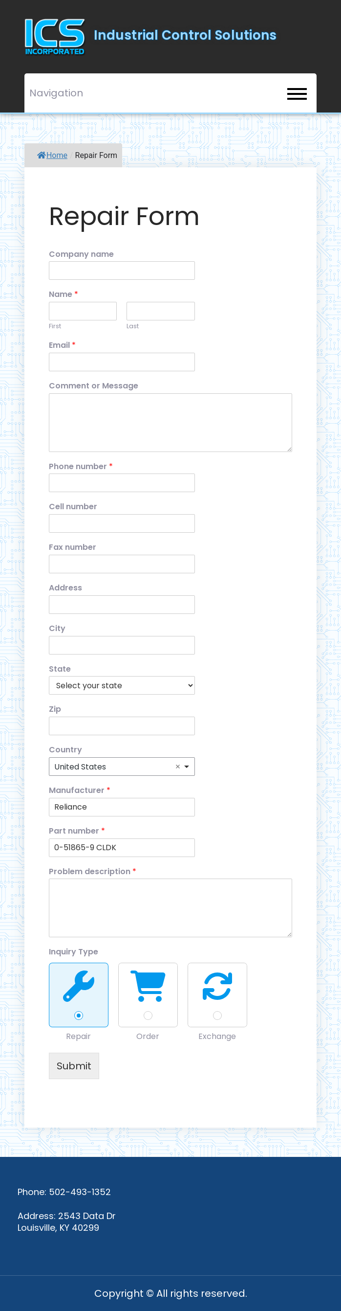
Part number (77, 831)
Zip (55, 709)
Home (52, 155)
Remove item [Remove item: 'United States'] (178, 766)
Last (133, 326)
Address (65, 588)
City (57, 629)
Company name (81, 254)
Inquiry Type (73, 952)
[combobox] (122, 766)
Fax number (72, 547)
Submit (74, 1066)
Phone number (81, 467)
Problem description (92, 872)
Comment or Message (93, 386)
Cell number (73, 507)
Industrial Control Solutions (185, 35)
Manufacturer (79, 791)
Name (63, 295)
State (60, 669)
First (55, 326)
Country (65, 750)
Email (62, 345)
